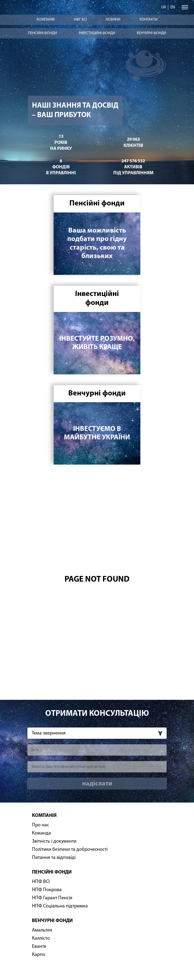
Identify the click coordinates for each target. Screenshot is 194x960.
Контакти (148, 20)
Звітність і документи (54, 841)
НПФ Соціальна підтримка (60, 906)
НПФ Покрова (47, 890)
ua (163, 7)
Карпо (38, 954)
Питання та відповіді (54, 857)
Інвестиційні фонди (97, 33)
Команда (41, 833)
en (172, 7)
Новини (113, 20)
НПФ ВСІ (41, 881)
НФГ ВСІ (80, 20)
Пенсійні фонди (42, 33)
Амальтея (42, 930)
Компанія (46, 20)
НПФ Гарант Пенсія (52, 898)
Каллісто (41, 938)
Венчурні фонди (151, 33)
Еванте (39, 946)
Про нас (40, 825)
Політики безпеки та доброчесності (70, 849)
